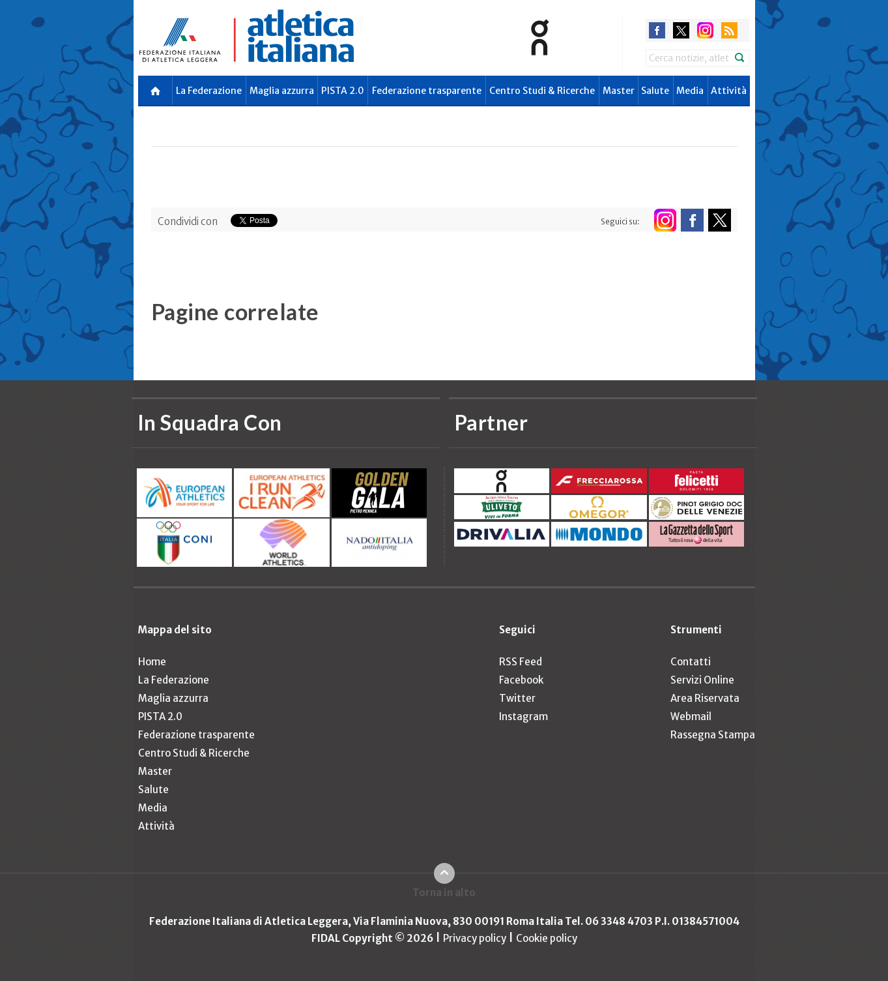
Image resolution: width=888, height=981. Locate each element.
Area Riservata (704, 698)
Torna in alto (444, 892)
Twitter (517, 698)
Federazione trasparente (426, 91)
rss (729, 30)
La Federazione (209, 91)
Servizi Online (702, 680)
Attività (729, 91)
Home (152, 662)
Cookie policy (546, 938)
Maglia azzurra (282, 91)
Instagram (523, 716)
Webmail (690, 716)
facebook (657, 30)
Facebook (521, 680)
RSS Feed (520, 662)
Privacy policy (474, 938)
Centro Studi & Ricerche (542, 91)
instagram (705, 30)
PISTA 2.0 (342, 91)
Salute (655, 91)
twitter (681, 30)
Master (619, 91)
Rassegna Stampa (712, 735)
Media (690, 91)
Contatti (690, 662)
